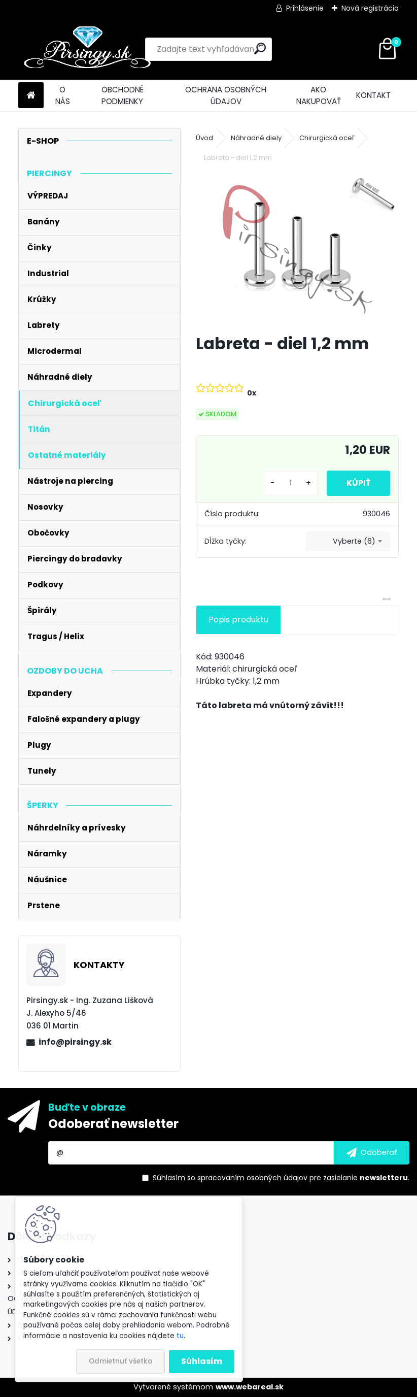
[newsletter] (371, 1153)
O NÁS (62, 95)
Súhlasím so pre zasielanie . (281, 1178)
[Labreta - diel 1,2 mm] (297, 249)
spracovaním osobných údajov (252, 1178)
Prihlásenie (305, 8)
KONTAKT (373, 95)
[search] (260, 48)
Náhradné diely (256, 138)
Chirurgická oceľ (327, 138)
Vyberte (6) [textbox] (354, 541)
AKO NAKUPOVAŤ (318, 95)
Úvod (204, 138)
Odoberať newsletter (113, 1123)
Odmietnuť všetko (120, 1361)
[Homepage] (31, 95)
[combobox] (347, 541)
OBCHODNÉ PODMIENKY (122, 95)
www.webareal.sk (250, 1387)
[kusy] (290, 483)
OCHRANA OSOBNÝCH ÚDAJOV (225, 95)
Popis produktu (238, 619)
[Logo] (88, 49)
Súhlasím (201, 1361)
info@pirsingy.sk (75, 1042)
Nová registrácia (370, 8)
